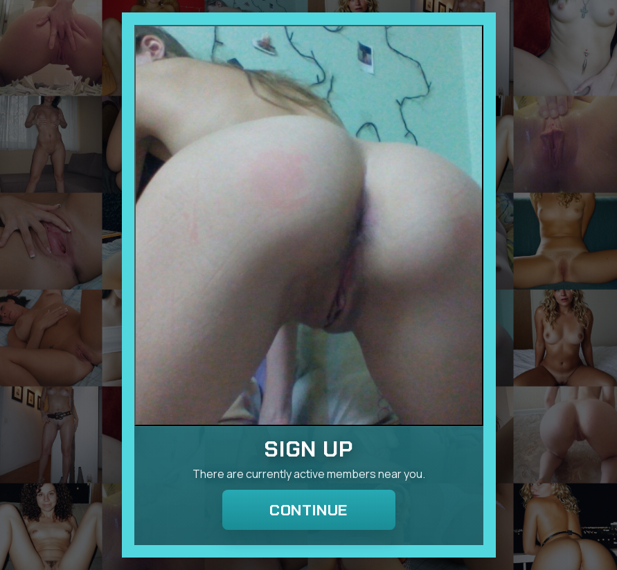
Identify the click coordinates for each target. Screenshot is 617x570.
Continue (308, 510)
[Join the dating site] (308, 225)
